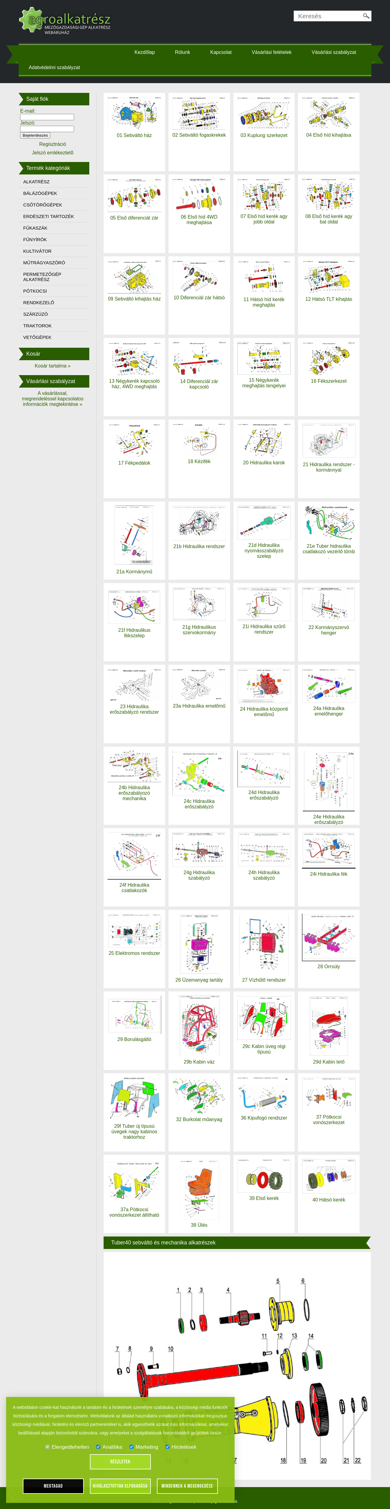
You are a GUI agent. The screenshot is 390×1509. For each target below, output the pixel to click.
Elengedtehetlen (67, 1447)
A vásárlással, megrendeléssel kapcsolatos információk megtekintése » (53, 399)
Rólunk (182, 52)
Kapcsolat (221, 52)
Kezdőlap (145, 52)
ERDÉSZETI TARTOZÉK (49, 216)
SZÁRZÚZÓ (36, 314)
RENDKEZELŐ (39, 302)
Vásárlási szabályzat (334, 52)
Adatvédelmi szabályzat (55, 67)
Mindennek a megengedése (187, 1486)
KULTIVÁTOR (38, 251)
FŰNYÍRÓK (36, 239)
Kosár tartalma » (53, 365)
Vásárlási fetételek (272, 52)
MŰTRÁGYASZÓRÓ (45, 262)
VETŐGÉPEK (38, 337)
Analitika (109, 1447)
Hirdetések (180, 1447)
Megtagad (53, 1486)
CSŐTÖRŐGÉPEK (43, 204)
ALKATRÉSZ (37, 181)
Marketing (143, 1447)
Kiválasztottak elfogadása (120, 1486)
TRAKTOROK (38, 325)
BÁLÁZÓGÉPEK (41, 193)
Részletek (120, 1462)
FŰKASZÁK (36, 227)
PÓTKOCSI (36, 291)
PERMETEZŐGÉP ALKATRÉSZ (43, 277)
